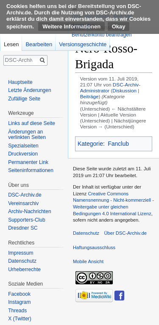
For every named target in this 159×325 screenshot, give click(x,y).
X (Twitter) (19, 319)
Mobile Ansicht (88, 261)
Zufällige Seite (24, 99)
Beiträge (89, 96)
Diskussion (124, 90)
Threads (17, 311)
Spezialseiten (23, 146)
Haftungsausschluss (94, 247)
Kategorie (90, 143)
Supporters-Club (26, 220)
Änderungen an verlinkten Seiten (27, 135)
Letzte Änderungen (29, 90)
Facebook (19, 294)
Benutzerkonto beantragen (101, 35)
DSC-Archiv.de (24, 195)
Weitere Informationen (71, 26)
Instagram (19, 302)
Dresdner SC (22, 228)
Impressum (20, 253)
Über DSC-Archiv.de (125, 233)
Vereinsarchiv (23, 203)
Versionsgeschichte (82, 44)
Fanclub (118, 143)
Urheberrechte (24, 269)
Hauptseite (20, 82)
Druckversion (23, 154)
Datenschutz (22, 261)
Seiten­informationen (30, 170)
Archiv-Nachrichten (29, 211)
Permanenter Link (28, 162)
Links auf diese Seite (31, 123)
